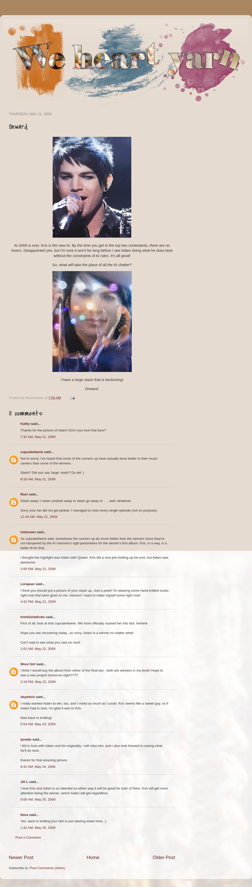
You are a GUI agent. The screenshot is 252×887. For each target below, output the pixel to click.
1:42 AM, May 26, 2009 (37, 828)
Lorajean (27, 584)
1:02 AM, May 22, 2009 (37, 649)
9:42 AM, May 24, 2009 (37, 767)
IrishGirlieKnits (32, 617)
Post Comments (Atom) (47, 868)
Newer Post (21, 857)
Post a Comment (28, 837)
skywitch (27, 697)
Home (93, 857)
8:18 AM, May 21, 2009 (37, 479)
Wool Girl (28, 664)
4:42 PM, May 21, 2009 (38, 602)
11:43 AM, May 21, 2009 (38, 517)
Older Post (164, 857)
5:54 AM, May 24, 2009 (37, 724)
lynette (26, 739)
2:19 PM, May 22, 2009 (38, 682)
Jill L (24, 782)
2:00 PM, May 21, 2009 (38, 569)
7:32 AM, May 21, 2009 (37, 437)
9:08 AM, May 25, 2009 (37, 799)
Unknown (28, 532)
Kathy (25, 424)
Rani (24, 494)
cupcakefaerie (31, 452)
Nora (24, 815)
